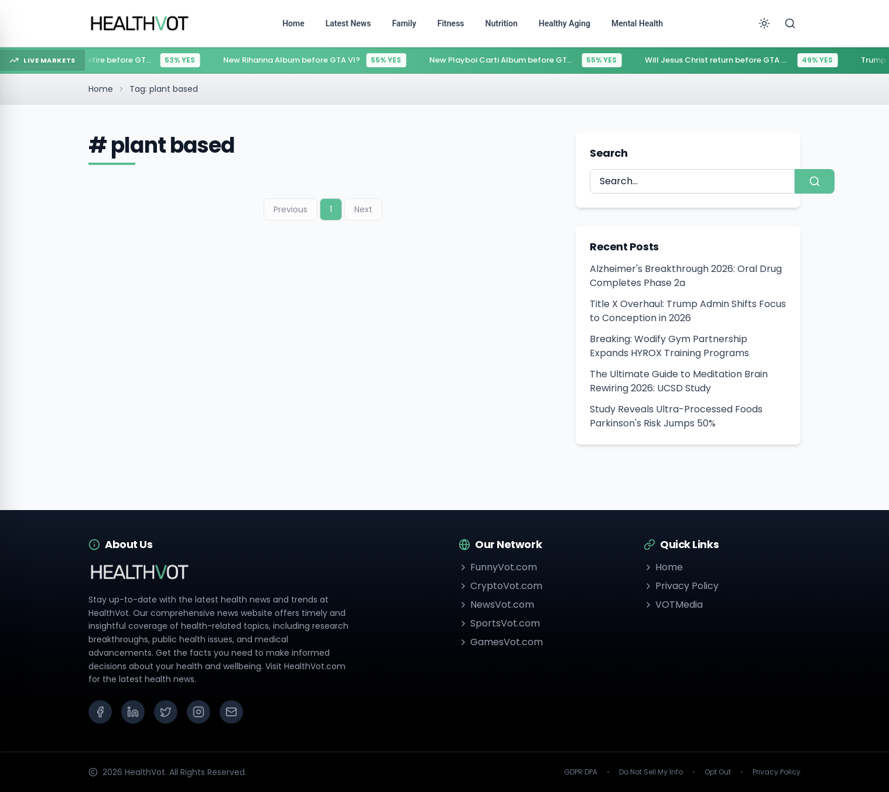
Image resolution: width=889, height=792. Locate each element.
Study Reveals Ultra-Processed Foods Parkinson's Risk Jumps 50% (676, 416)
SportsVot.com (499, 623)
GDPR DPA (580, 772)
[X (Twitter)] (165, 712)
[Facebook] (100, 712)
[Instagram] (198, 712)
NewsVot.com (496, 604)
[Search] (790, 23)
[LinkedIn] (133, 712)
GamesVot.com (501, 642)
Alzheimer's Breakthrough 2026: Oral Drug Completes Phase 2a (686, 276)
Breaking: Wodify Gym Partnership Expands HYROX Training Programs (669, 346)
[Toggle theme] (764, 23)
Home (100, 89)
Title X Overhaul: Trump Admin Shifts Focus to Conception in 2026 (688, 311)
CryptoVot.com (500, 586)
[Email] (231, 712)
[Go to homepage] (140, 23)
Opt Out (718, 772)
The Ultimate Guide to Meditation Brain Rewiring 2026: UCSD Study (679, 381)
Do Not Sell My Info (651, 772)
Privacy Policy (681, 586)
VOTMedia (673, 604)
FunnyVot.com (498, 567)
